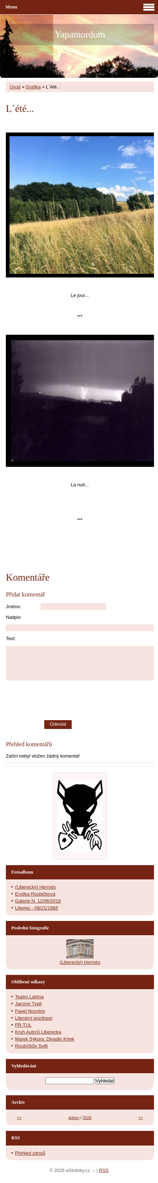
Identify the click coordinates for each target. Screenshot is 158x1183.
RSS (104, 1170)
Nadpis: (14, 617)
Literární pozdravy (33, 1018)
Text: (11, 638)
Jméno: (13, 606)
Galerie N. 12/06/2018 (38, 901)
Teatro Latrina (29, 996)
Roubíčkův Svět (31, 1046)
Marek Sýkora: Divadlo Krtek (44, 1039)
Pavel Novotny (30, 1011)
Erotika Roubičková (35, 894)
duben (73, 1117)
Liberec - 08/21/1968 (36, 908)
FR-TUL (23, 1025)
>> (140, 1117)
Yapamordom (79, 34)
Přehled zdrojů (30, 1153)
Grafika (33, 87)
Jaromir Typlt (28, 1003)
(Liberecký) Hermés (35, 887)
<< (19, 1117)
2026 (87, 1117)
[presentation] (101, 700)
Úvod (15, 87)
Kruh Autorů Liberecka (38, 1032)
